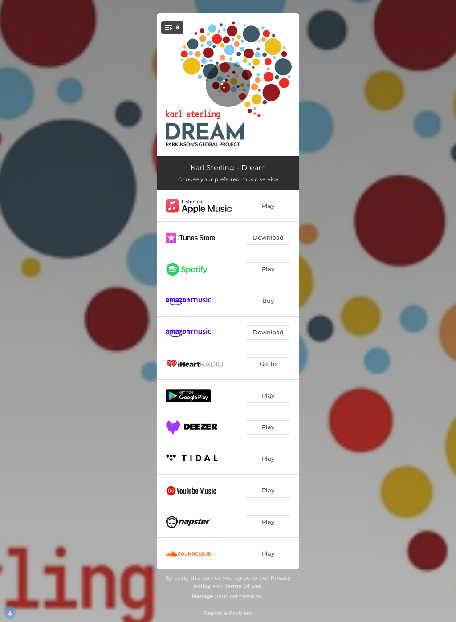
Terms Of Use (243, 586)
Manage (202, 596)
